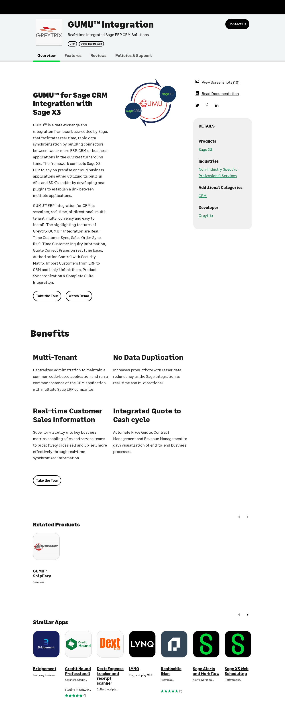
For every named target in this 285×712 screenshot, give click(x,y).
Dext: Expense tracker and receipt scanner (110, 676)
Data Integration (91, 43)
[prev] (238, 517)
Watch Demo (79, 296)
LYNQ (134, 668)
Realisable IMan (171, 671)
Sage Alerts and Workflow (206, 671)
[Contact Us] (237, 24)
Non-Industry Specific (218, 169)
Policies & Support (133, 55)
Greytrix (206, 215)
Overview (46, 55)
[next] (247, 517)
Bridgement (44, 668)
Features (73, 55)
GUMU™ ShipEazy (42, 573)
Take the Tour (47, 296)
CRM (72, 43)
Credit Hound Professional (78, 671)
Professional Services (218, 175)
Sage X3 (205, 149)
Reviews (98, 55)
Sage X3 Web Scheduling (236, 671)
